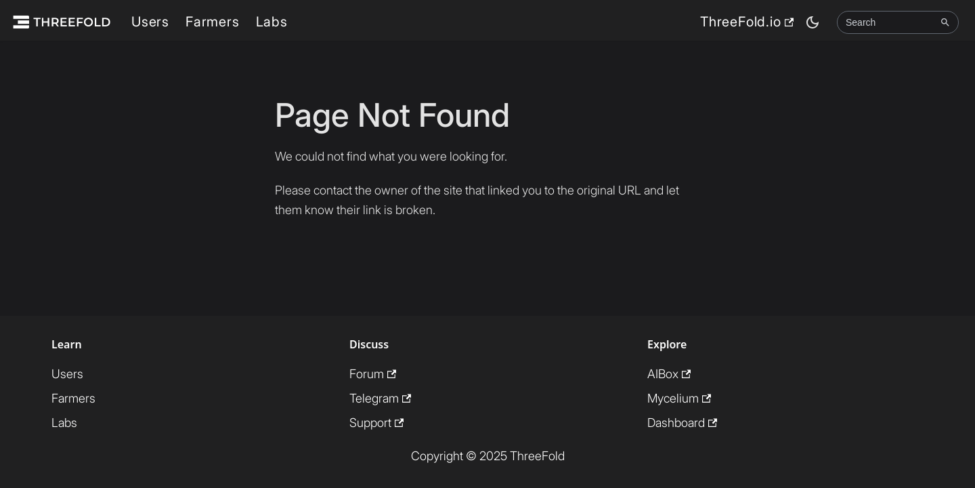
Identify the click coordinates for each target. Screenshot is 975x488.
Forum (372, 374)
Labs (272, 22)
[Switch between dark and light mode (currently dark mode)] (812, 22)
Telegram (380, 398)
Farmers (213, 22)
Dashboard (682, 422)
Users (150, 22)
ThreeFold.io (747, 22)
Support (376, 422)
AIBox (669, 374)
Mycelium (679, 398)
